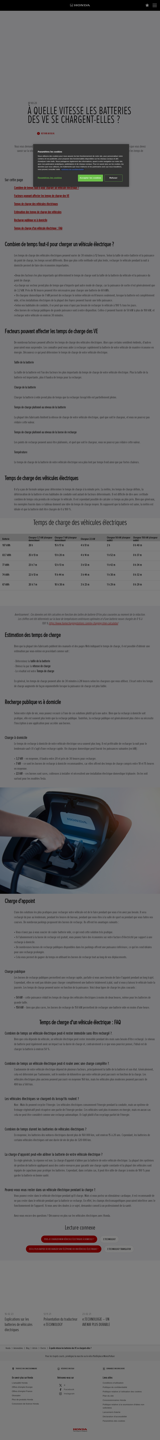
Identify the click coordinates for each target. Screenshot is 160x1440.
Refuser (113, 178)
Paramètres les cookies (50, 178)
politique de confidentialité (72, 169)
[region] (81, 165)
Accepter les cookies (90, 178)
